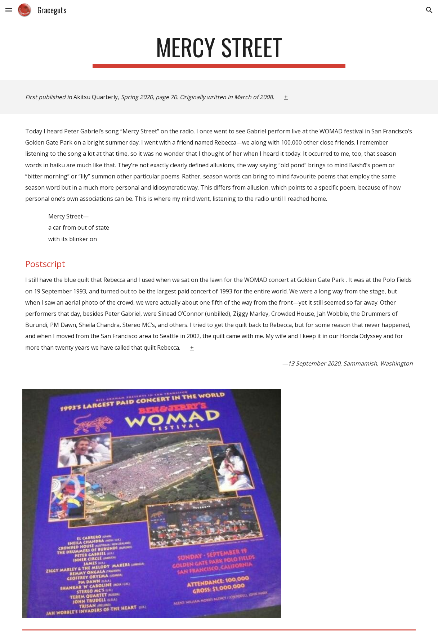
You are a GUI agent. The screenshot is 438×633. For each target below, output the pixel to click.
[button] (8, 10)
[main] (219, 50)
